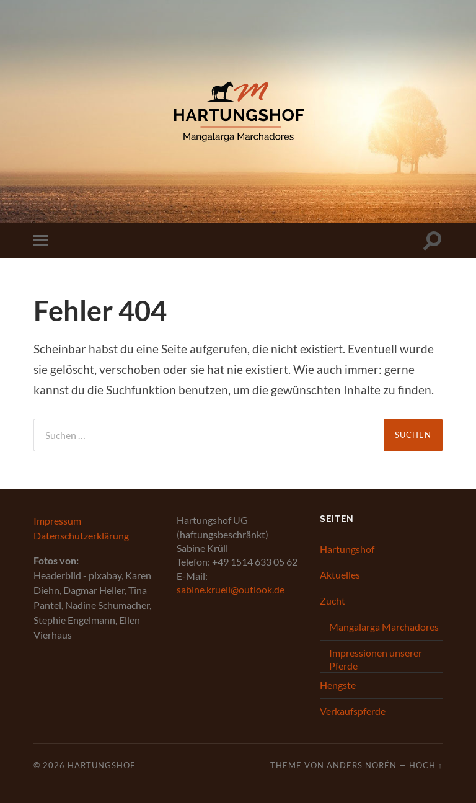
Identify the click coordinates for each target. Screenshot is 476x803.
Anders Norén (362, 765)
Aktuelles (340, 574)
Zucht (332, 600)
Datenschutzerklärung (81, 535)
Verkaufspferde (353, 711)
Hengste (338, 685)
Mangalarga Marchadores (384, 626)
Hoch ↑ (426, 765)
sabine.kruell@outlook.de (230, 589)
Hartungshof (347, 549)
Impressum (57, 520)
